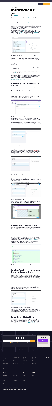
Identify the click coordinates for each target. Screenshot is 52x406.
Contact (24, 380)
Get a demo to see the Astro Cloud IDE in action (18, 79)
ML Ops (23, 363)
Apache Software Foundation (21, 391)
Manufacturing (34, 363)
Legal (3, 387)
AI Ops (23, 358)
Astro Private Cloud (5, 363)
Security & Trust (5, 365)
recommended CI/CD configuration (33, 239)
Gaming (33, 360)
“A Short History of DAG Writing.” (24, 22)
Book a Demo (43, 340)
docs (32, 321)
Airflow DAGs (16, 77)
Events (4, 380)
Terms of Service (10, 387)
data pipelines (36, 32)
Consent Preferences (15, 387)
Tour (3, 368)
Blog (12, 7)
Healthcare (33, 365)
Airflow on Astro (15, 375)
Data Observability (25, 360)
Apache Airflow (4, 391)
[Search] (33, 4)
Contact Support (34, 377)
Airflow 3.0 (14, 377)
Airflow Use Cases (15, 380)
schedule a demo (27, 323)
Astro (23, 30)
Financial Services (34, 358)
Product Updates (15, 365)
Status (33, 375)
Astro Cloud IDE (21, 32)
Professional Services (15, 363)
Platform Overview (5, 358)
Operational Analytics (25, 365)
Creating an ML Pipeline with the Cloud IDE (31, 322)
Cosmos (14, 358)
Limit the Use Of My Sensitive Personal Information (20, 389)
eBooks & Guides (5, 375)
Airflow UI (15, 72)
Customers (24, 375)
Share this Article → (16, 15)
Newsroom (24, 377)
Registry (14, 360)
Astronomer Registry (27, 278)
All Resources (4, 383)
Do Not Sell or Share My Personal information (8, 389)
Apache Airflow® (26, 17)
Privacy (6, 387)
